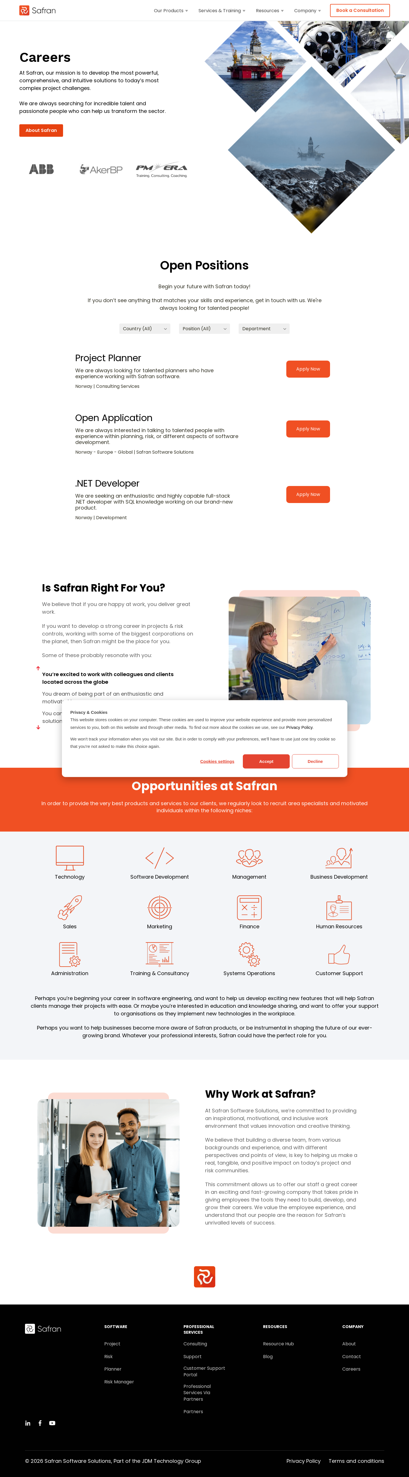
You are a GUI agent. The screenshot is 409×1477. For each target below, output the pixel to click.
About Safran (41, 130)
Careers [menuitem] (351, 1369)
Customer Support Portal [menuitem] (204, 1371)
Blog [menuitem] (268, 1357)
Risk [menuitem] (108, 1357)
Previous (38, 668)
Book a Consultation (360, 10)
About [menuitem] (349, 1344)
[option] (45, 169)
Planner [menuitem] (113, 1369)
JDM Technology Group (171, 1461)
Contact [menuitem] (351, 1357)
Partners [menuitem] (193, 1412)
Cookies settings (217, 761)
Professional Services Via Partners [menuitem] (197, 1392)
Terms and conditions (356, 1461)
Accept (266, 761)
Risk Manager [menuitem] (119, 1382)
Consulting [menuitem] (195, 1344)
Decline (315, 761)
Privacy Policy (299, 727)
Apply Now (308, 369)
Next (38, 727)
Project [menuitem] (112, 1344)
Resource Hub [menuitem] (278, 1344)
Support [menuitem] (192, 1357)
